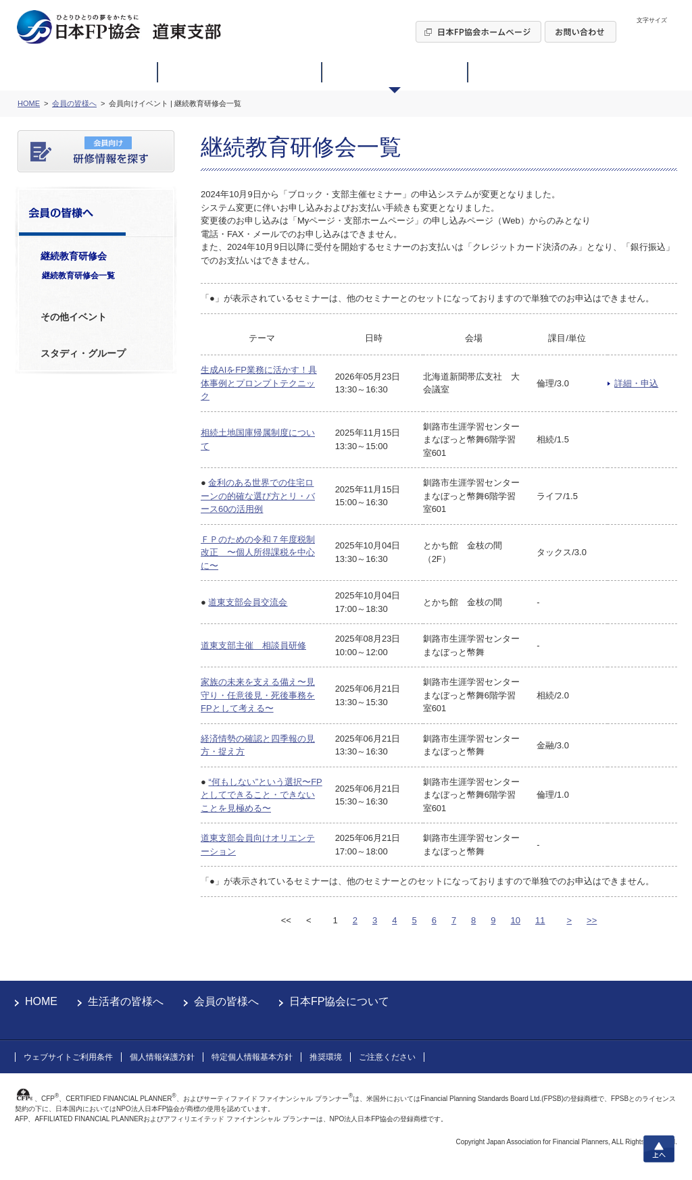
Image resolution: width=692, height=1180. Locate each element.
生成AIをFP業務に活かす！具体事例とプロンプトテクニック (259, 383)
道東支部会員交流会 (247, 602)
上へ (659, 1149)
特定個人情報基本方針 (252, 1057)
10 (515, 920)
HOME (41, 1001)
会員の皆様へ (226, 1001)
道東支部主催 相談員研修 (253, 645)
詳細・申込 (636, 383)
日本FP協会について (339, 1001)
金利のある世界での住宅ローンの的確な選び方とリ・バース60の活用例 (258, 496)
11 (540, 920)
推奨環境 (326, 1057)
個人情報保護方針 (162, 1057)
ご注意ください (387, 1057)
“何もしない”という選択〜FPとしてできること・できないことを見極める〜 (261, 795)
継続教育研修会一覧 (78, 275)
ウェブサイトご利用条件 (68, 1057)
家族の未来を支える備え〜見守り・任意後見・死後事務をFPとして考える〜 (258, 695)
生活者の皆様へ (126, 1001)
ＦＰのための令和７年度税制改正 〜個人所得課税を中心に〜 (258, 552)
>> (592, 920)
